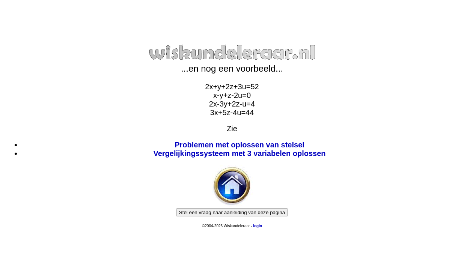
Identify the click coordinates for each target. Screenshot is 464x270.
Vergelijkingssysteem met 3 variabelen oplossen (239, 153)
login (257, 226)
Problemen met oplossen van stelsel (239, 145)
